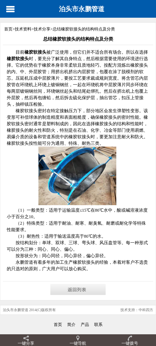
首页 (58, 324)
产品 (85, 324)
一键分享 (26, 343)
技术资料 (23, 29)
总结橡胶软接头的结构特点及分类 (84, 29)
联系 (98, 324)
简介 (71, 324)
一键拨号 (129, 343)
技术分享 (42, 29)
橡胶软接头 (84, 262)
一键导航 (78, 343)
